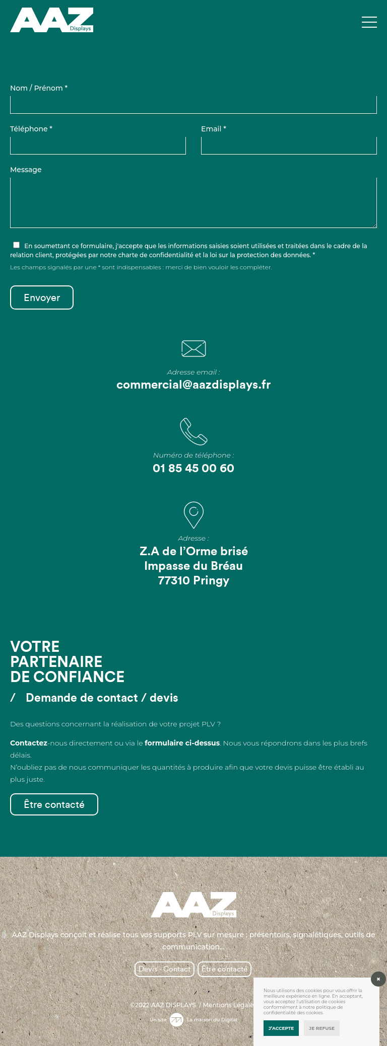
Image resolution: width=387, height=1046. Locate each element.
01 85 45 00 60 (193, 468)
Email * (213, 128)
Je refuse (322, 1028)
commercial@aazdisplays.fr (193, 384)
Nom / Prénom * (39, 88)
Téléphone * (31, 128)
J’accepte (281, 1028)
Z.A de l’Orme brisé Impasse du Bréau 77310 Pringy (194, 565)
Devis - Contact (164, 969)
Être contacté (54, 804)
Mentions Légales (230, 1005)
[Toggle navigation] (369, 22)
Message (26, 169)
